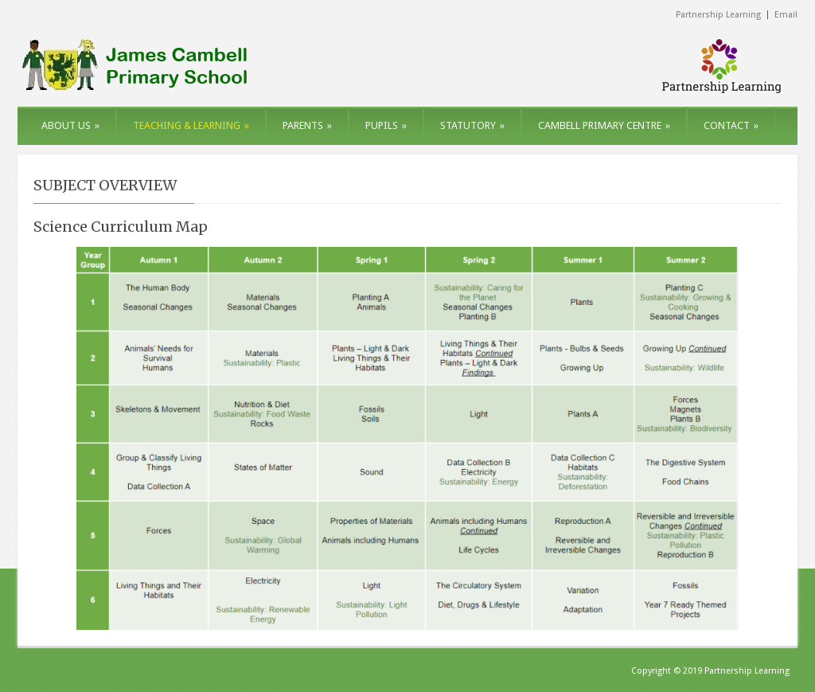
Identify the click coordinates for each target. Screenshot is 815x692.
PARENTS (307, 125)
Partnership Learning (718, 14)
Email (785, 14)
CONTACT (731, 125)
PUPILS (386, 125)
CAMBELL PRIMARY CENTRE (604, 125)
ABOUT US (70, 125)
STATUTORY (472, 125)
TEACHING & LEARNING (191, 125)
